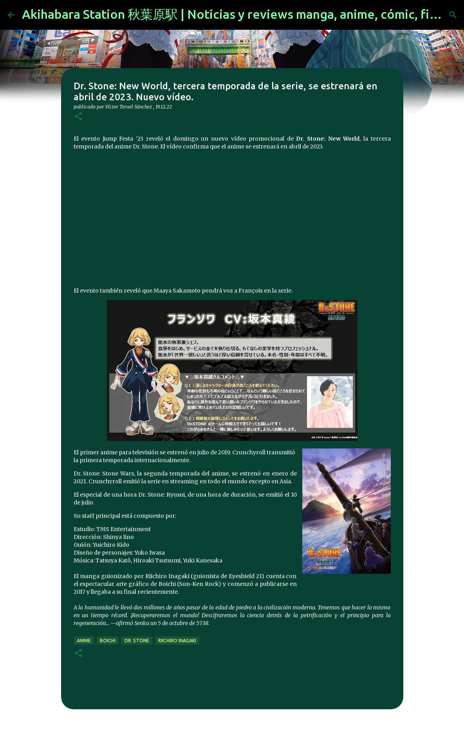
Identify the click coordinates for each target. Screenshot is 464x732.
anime (84, 640)
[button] (78, 117)
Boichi (108, 640)
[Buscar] (453, 14)
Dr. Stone (137, 640)
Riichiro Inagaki (177, 640)
